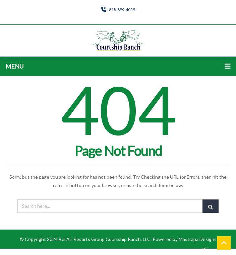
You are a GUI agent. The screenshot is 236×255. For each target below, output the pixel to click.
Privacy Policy (216, 249)
